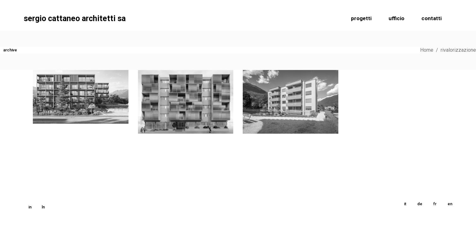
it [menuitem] (405, 203)
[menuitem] (405, 204)
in (30, 207)
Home (426, 50)
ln (43, 207)
